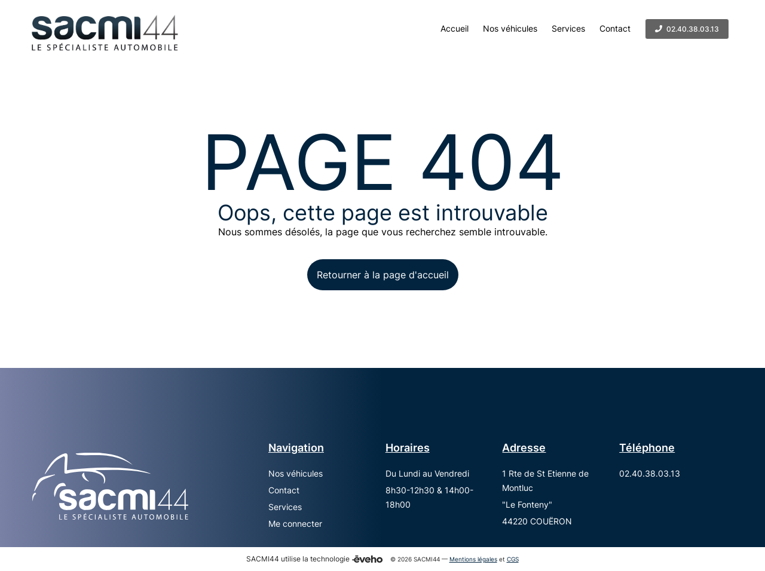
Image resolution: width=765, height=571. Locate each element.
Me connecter (295, 523)
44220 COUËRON (537, 521)
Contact (283, 490)
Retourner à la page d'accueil (383, 275)
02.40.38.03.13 (649, 473)
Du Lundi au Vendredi (427, 473)
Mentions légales (473, 559)
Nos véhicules (295, 473)
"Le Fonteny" (527, 504)
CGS (513, 559)
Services (285, 507)
